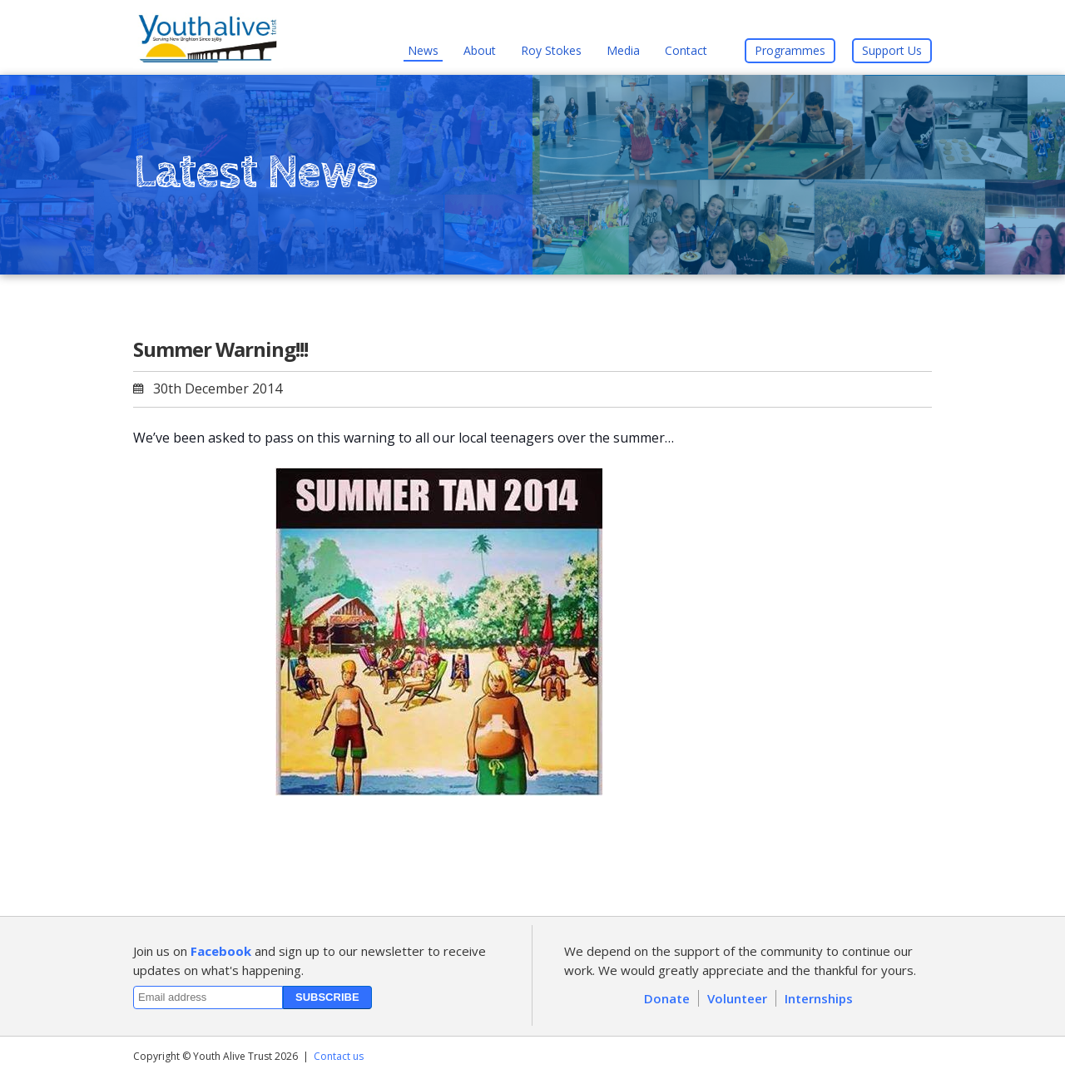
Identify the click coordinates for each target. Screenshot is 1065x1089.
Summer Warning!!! (220, 349)
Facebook (221, 951)
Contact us (339, 1056)
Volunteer (737, 998)
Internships (819, 998)
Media (623, 50)
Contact (686, 50)
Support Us (892, 50)
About (479, 50)
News (423, 50)
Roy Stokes (551, 50)
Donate (667, 998)
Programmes (790, 50)
